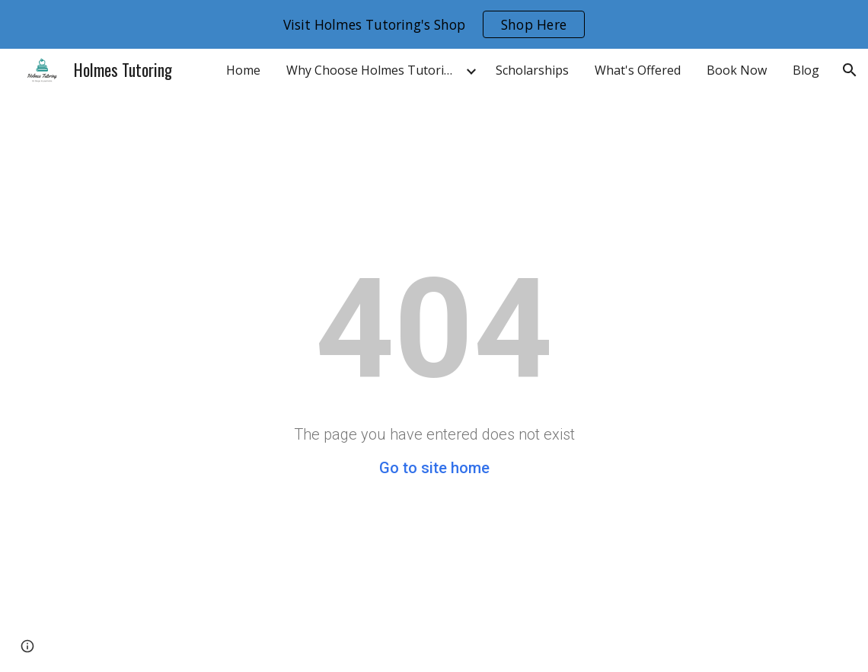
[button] (849, 70)
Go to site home (434, 468)
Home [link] (243, 70)
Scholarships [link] (532, 70)
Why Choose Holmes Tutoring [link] (372, 70)
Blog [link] (806, 70)
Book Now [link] (737, 70)
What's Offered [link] (638, 70)
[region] (434, 24)
